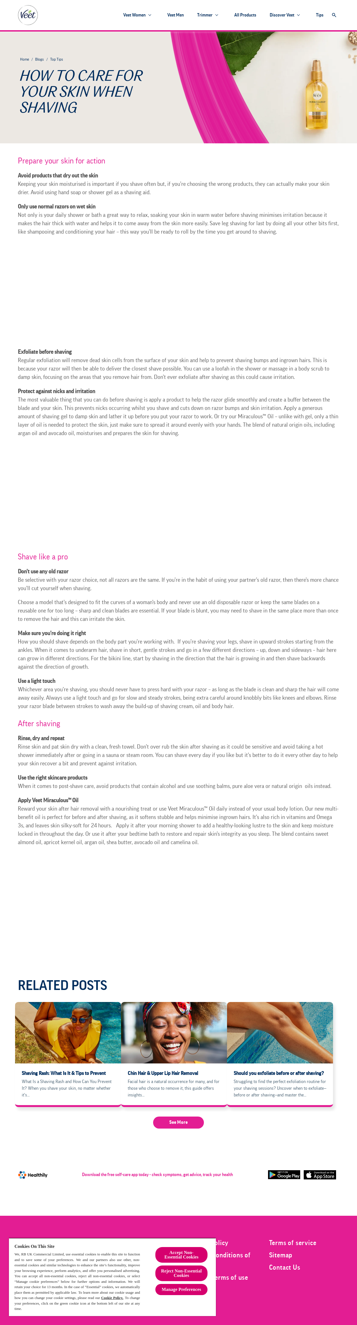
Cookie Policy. (112, 1298)
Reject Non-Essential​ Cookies (181, 1273)
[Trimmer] (205, 15)
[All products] (245, 15)
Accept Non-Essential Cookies (181, 1254)
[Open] (334, 15)
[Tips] (320, 15)
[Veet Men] (175, 15)
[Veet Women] (134, 15)
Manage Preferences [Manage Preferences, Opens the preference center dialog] (181, 1289)
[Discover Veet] (282, 15)
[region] (112, 1277)
